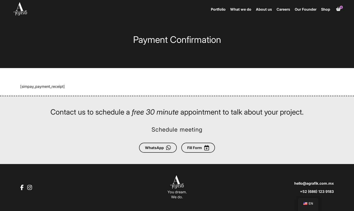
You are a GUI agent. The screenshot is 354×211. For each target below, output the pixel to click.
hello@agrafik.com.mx (314, 183)
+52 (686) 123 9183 (317, 191)
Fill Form (198, 147)
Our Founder (306, 9)
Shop (325, 9)
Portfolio (218, 9)
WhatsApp (158, 147)
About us (264, 9)
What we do (240, 9)
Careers (283, 9)
